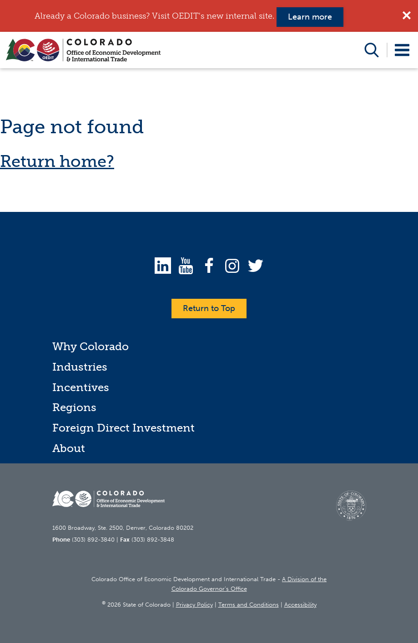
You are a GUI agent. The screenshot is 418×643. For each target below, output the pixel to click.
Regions (74, 407)
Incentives (80, 387)
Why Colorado (90, 346)
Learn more (310, 17)
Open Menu (402, 50)
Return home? (57, 161)
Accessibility (300, 604)
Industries (79, 366)
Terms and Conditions (248, 604)
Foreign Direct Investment (123, 427)
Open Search (372, 50)
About (68, 448)
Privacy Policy (194, 604)
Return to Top (209, 308)
